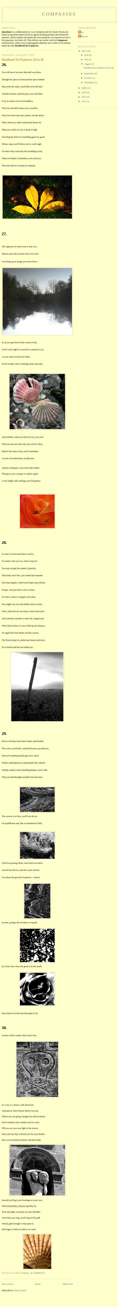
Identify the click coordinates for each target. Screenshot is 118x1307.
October (88, 78)
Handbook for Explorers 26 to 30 (23, 59)
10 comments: (38, 1273)
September (89, 73)
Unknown (83, 36)
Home (38, 1284)
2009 (84, 88)
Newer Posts (7, 1284)
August (87, 64)
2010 (84, 92)
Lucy (81, 32)
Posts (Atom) (20, 1290)
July (86, 59)
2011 (84, 97)
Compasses (59, 14)
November (89, 82)
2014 (84, 101)
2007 (84, 51)
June (86, 55)
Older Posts (67, 1284)
